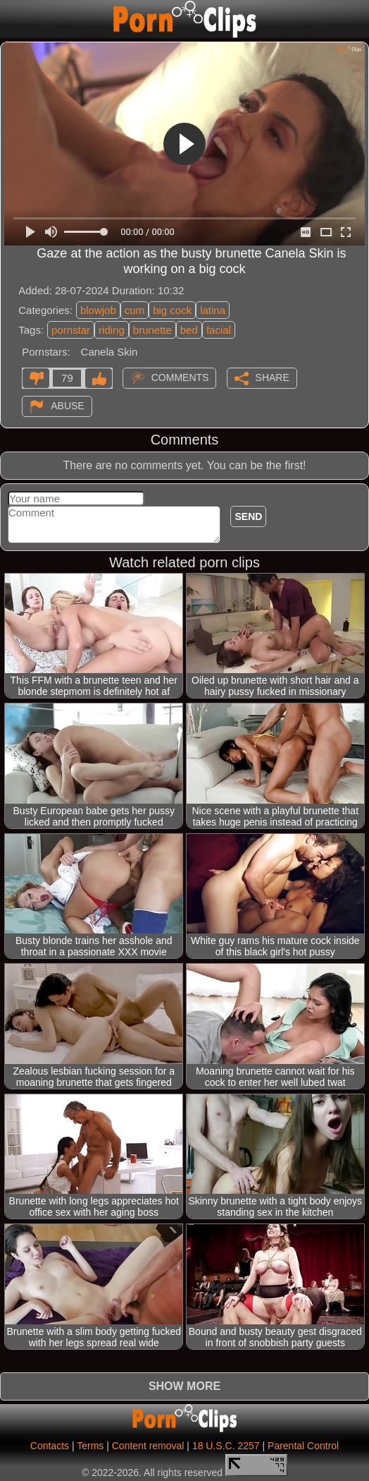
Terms (90, 1445)
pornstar (70, 330)
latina (212, 310)
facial (218, 330)
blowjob (98, 310)
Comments (180, 377)
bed (189, 330)
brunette (152, 330)
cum (134, 310)
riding (112, 330)
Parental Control (303, 1445)
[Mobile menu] (12, 19)
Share (272, 377)
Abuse (67, 405)
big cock (172, 310)
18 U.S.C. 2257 (226, 1445)
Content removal (148, 1445)
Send (248, 516)
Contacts (49, 1445)
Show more (184, 1386)
